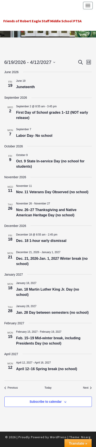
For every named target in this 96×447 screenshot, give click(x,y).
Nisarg (86, 437)
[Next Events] (87, 388)
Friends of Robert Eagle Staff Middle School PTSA (42, 21)
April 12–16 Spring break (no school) (46, 369)
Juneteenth (25, 87)
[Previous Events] (11, 388)
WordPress (58, 437)
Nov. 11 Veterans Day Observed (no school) (52, 192)
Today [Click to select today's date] (48, 387)
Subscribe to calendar (46, 401)
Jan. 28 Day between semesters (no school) (52, 312)
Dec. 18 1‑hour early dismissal (41, 241)
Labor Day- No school (34, 135)
